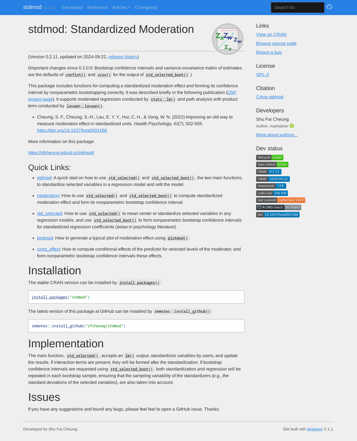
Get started (72, 7)
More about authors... (277, 134)
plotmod (45, 238)
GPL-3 (262, 74)
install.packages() (139, 282)
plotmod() (178, 238)
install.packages (49, 297)
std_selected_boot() (167, 74)
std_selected (49, 213)
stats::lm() (163, 99)
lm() (129, 355)
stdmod (32, 7)
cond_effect (48, 249)
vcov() (104, 74)
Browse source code (276, 43)
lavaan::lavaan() (84, 105)
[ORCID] (292, 125)
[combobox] (297, 7)
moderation (48, 195)
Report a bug (269, 52)
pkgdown (315, 429)
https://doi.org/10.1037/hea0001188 (72, 130)
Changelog (146, 7)
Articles (119, 7)
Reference (97, 7)
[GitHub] (329, 7)
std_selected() (124, 177)
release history (122, 56)
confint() (75, 74)
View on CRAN (271, 34)
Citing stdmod (269, 96)
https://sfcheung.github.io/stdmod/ (61, 152)
